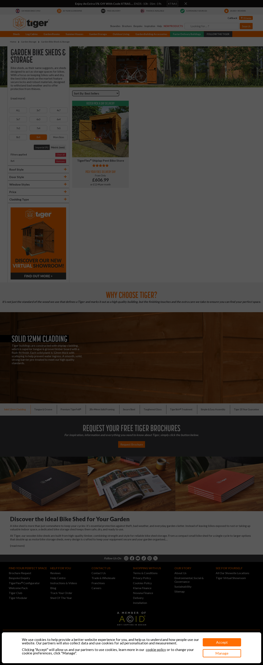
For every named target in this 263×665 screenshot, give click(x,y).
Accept (222, 642)
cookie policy (156, 649)
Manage (221, 653)
